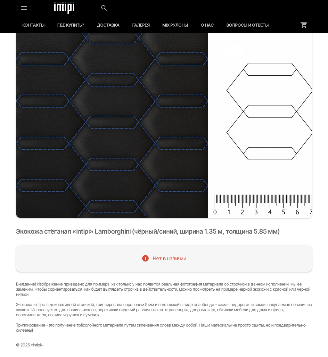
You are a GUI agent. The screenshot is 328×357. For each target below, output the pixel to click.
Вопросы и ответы (247, 25)
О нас (207, 25)
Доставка (108, 25)
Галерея (141, 25)
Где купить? (70, 25)
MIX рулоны (175, 25)
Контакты (33, 25)
